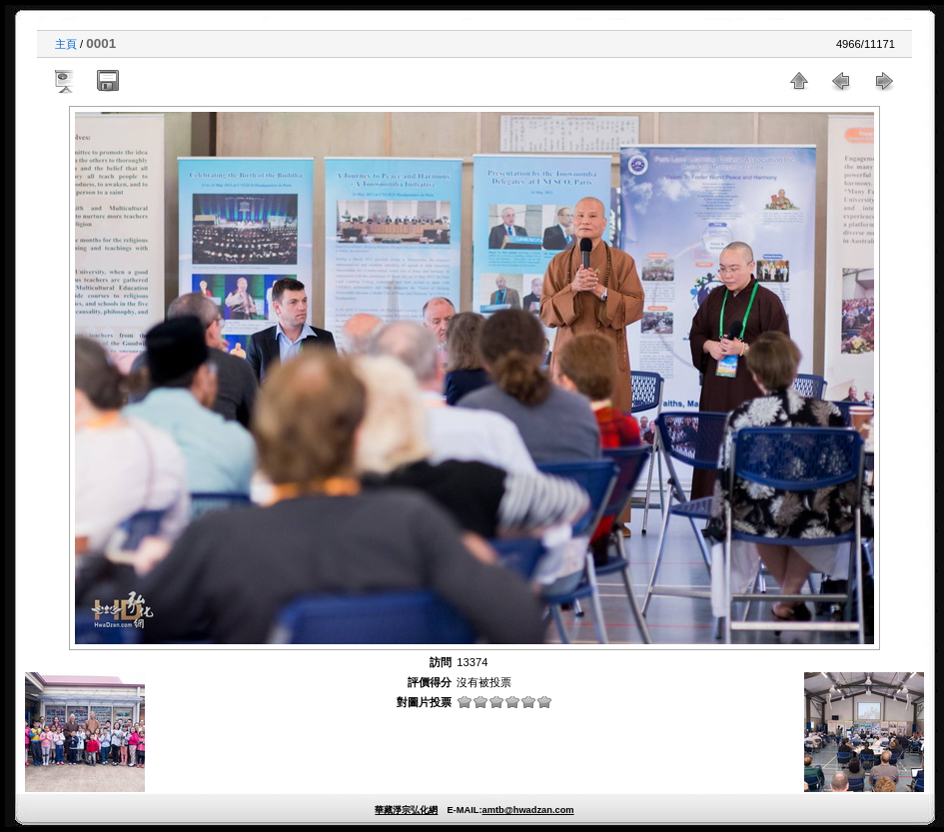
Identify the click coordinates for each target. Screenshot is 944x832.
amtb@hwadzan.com (527, 810)
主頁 (66, 44)
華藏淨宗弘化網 (406, 810)
